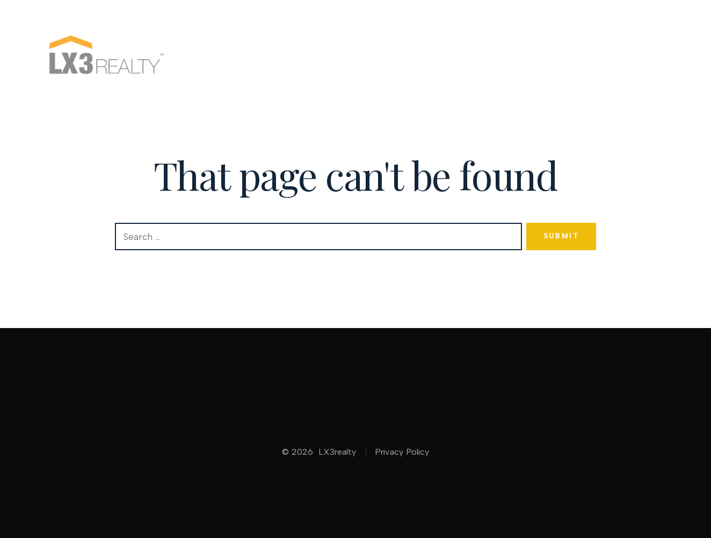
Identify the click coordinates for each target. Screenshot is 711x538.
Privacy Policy (402, 452)
